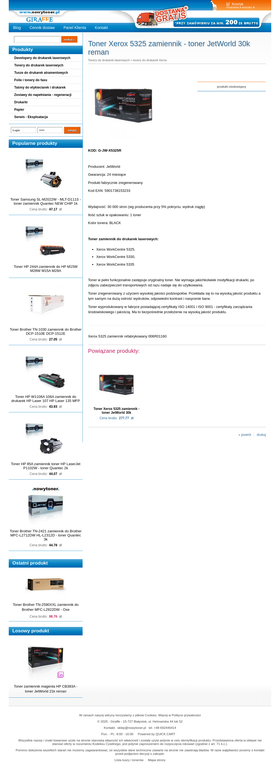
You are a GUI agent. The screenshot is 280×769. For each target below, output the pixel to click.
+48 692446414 (165, 727)
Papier (19, 109)
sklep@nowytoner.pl (131, 727)
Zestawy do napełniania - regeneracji (42, 95)
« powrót (244, 435)
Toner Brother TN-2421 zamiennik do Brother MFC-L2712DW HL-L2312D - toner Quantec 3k (46, 535)
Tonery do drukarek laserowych (38, 65)
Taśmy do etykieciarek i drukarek (40, 87)
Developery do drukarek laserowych (42, 58)
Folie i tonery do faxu (30, 80)
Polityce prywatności (186, 715)
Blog (17, 27)
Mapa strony (156, 760)
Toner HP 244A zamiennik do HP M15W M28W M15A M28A (45, 269)
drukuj (261, 435)
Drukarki (21, 102)
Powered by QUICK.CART (156, 734)
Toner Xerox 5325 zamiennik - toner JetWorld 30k (116, 411)
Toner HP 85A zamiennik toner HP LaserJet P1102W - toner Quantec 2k (45, 466)
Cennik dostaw (42, 27)
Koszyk (237, 4)
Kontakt (101, 27)
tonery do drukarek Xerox (150, 60)
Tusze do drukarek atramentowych (41, 73)
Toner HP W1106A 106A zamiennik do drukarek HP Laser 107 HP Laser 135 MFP (45, 399)
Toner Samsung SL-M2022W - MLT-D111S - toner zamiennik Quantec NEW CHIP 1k (45, 201)
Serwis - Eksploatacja (31, 117)
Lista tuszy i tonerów (129, 760)
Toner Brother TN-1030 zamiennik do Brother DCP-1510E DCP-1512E (46, 331)
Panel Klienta (74, 27)
